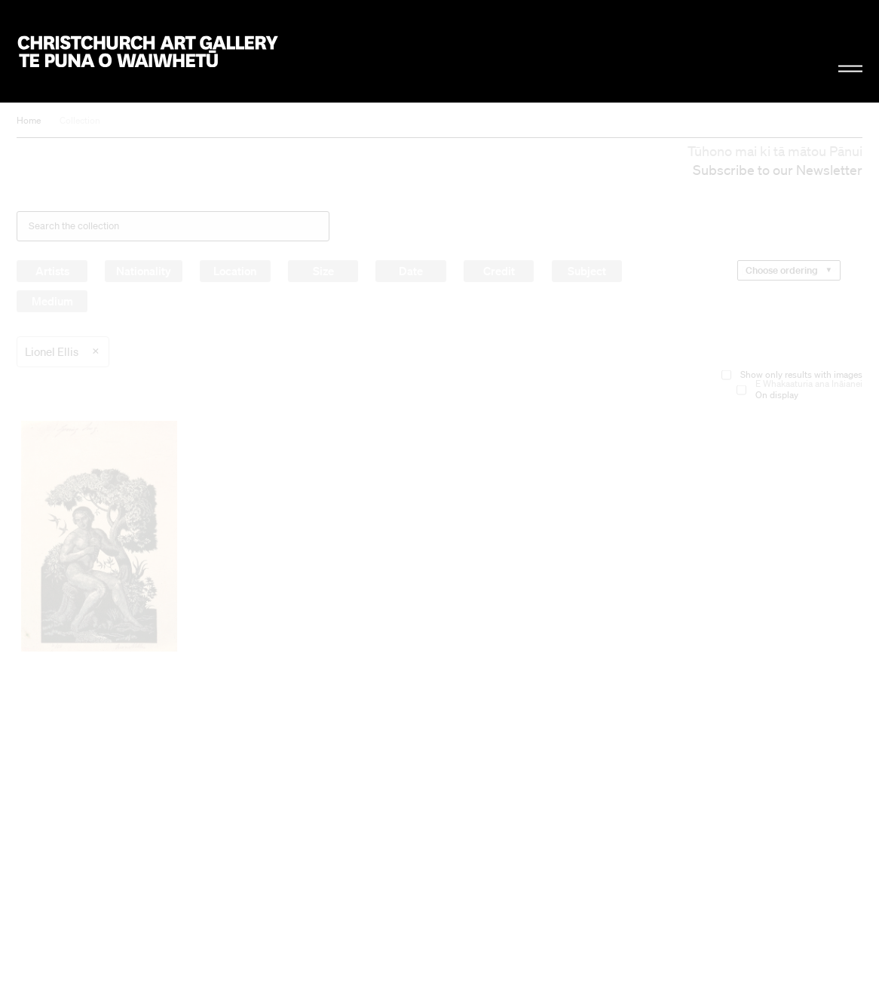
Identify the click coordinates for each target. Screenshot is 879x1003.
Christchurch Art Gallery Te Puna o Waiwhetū (148, 51)
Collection (80, 120)
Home (29, 120)
